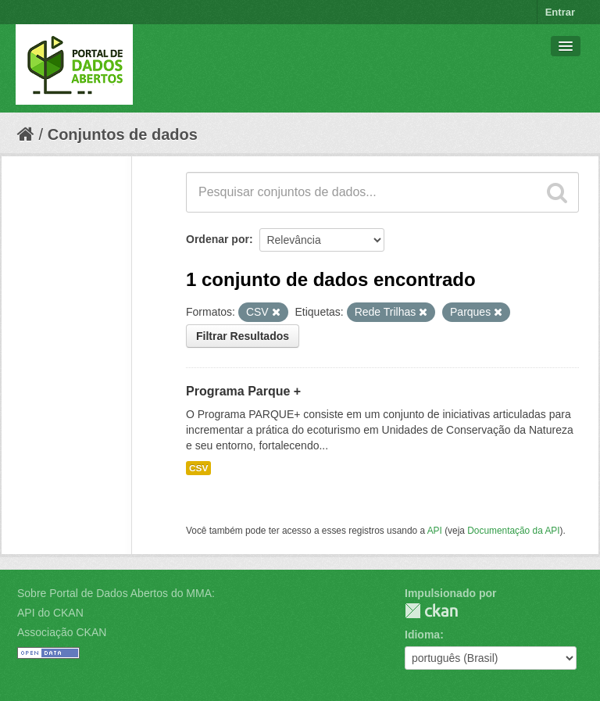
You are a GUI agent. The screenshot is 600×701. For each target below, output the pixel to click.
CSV (198, 468)
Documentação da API (513, 530)
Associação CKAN (61, 632)
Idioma (422, 634)
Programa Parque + (243, 391)
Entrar (560, 12)
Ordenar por (217, 239)
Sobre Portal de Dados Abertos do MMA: (116, 593)
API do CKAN (50, 612)
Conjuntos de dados (123, 134)
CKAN (431, 611)
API (434, 530)
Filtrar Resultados (242, 336)
